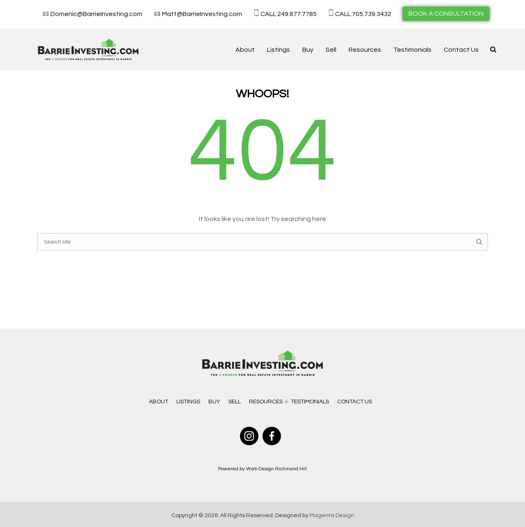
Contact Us (461, 49)
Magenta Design (332, 515)
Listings (278, 49)
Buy (307, 49)
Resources (365, 49)
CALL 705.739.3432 (363, 14)
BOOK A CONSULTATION (446, 13)
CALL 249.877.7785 (288, 14)
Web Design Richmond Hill (276, 469)
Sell (331, 49)
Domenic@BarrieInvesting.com (96, 14)
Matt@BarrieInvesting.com (202, 14)
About (245, 49)
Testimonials (412, 49)
